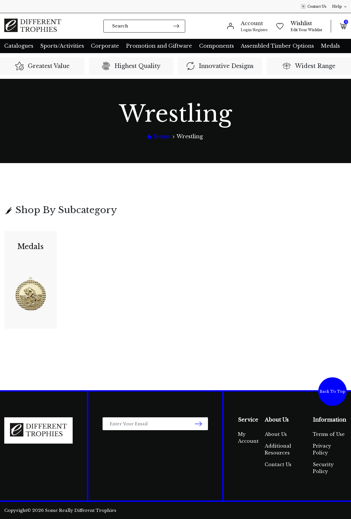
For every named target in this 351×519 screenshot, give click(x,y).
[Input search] (144, 26)
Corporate (105, 46)
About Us (276, 434)
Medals (330, 46)
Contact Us (313, 6)
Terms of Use (329, 434)
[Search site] (176, 26)
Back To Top (332, 391)
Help (339, 6)
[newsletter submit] (198, 424)
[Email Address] (155, 423)
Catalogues (18, 46)
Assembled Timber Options (277, 46)
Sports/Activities (62, 46)
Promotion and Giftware (159, 46)
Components (216, 46)
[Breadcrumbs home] (158, 137)
